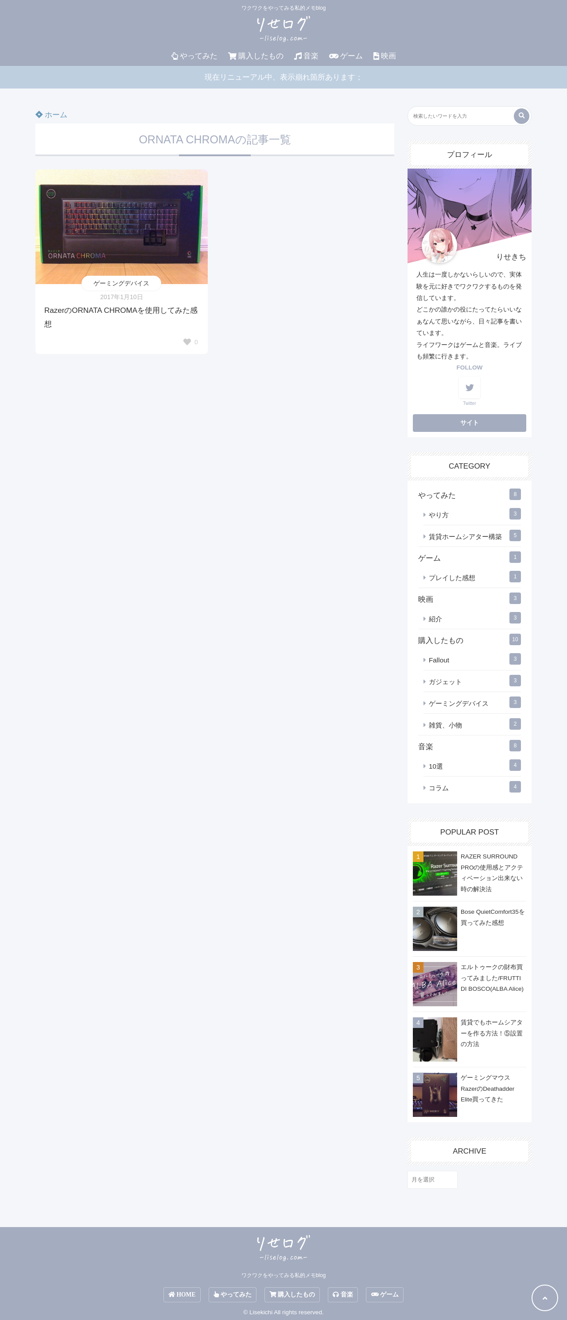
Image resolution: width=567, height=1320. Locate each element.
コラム (439, 788)
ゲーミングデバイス (121, 283)
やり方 (439, 515)
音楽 (306, 56)
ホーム (51, 115)
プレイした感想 (452, 577)
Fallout (439, 660)
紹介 (435, 619)
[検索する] (521, 116)
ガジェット (445, 681)
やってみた (194, 56)
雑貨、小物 (445, 725)
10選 (436, 766)
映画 (384, 56)
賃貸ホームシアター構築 (465, 536)
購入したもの (256, 56)
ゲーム (346, 56)
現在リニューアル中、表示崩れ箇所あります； (284, 77)
